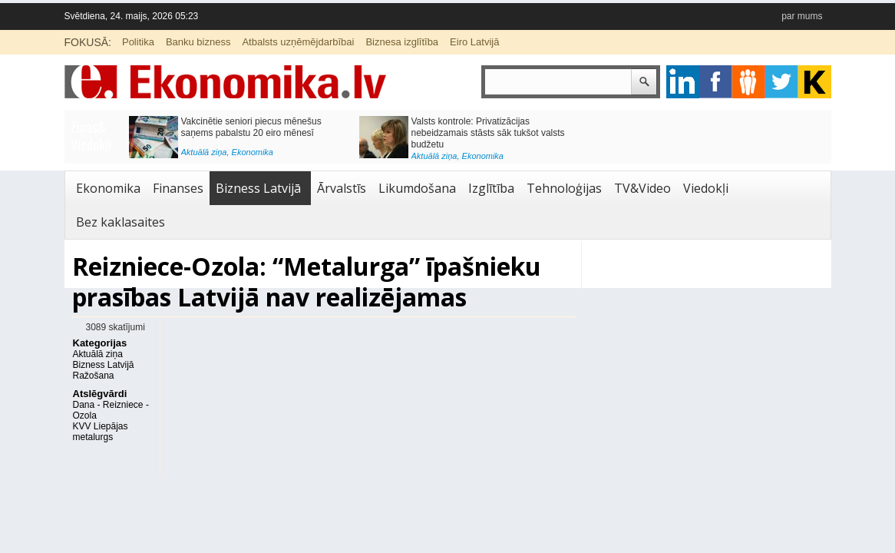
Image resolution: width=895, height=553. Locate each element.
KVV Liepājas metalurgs (100, 431)
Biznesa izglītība (401, 42)
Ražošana (93, 375)
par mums (801, 16)
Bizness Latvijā (258, 188)
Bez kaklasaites (120, 222)
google (682, 81)
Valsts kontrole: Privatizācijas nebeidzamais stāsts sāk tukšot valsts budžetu (488, 133)
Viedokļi (705, 188)
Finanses (178, 188)
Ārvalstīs (341, 188)
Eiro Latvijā (474, 42)
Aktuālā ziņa (204, 152)
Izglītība (491, 188)
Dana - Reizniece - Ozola (111, 410)
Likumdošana (417, 188)
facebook (715, 81)
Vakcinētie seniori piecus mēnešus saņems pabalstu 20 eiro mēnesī (251, 127)
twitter (781, 81)
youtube (814, 81)
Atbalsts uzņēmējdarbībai (298, 42)
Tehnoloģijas (564, 188)
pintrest (748, 81)
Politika (138, 42)
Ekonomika (252, 152)
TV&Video (642, 188)
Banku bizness (198, 42)
